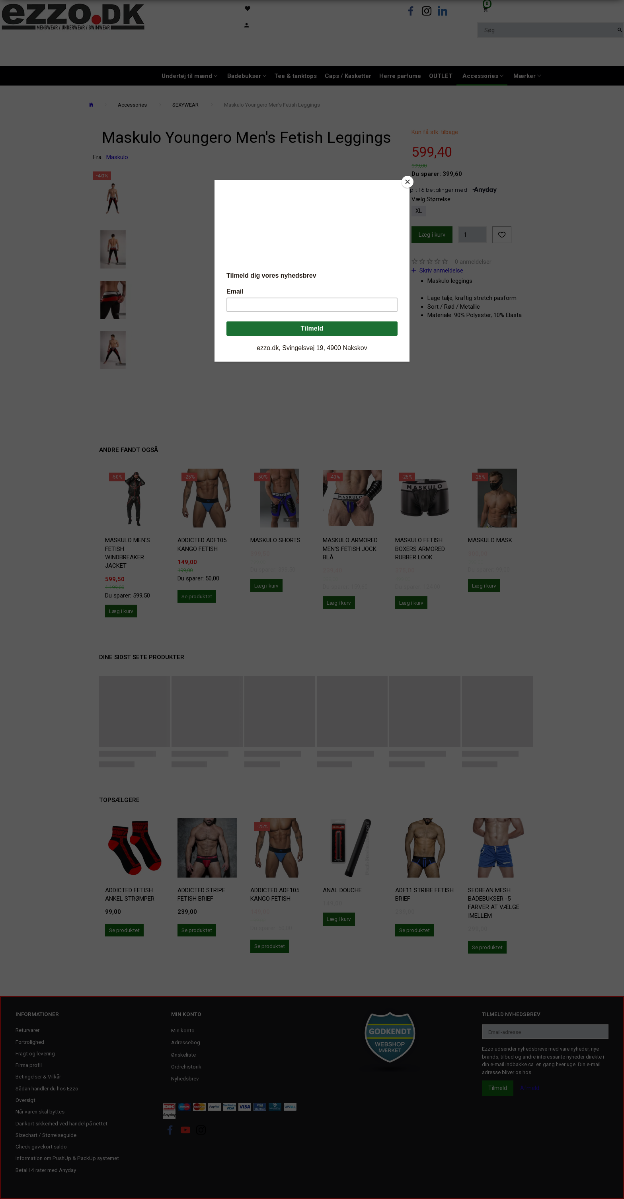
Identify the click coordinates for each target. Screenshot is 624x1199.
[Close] (407, 182)
